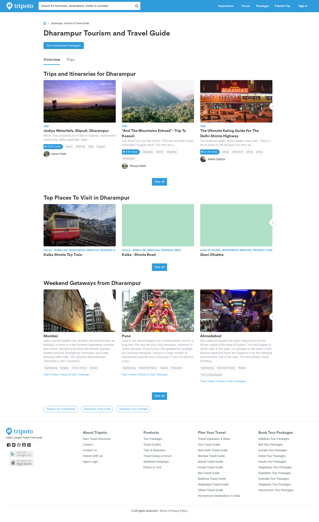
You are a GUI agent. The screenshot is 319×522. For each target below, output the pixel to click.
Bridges (64, 367)
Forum (246, 6)
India (91, 146)
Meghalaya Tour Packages (275, 467)
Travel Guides (152, 444)
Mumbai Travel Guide (211, 456)
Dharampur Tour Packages (133, 409)
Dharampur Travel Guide (97, 409)
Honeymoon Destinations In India (219, 495)
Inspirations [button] (227, 6)
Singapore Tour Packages (274, 484)
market (159, 151)
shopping (148, 151)
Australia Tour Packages (273, 478)
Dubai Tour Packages (271, 456)
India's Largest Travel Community (24, 437)
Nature (93, 367)
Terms (163, 510)
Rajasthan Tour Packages (274, 473)
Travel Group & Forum (157, 456)
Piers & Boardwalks (211, 374)
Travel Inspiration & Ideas (214, 438)
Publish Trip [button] (284, 6)
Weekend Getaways (156, 461)
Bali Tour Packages (270, 444)
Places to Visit (70, 374)
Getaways (84, 374)
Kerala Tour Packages (272, 461)
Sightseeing (50, 367)
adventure (237, 151)
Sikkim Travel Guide (210, 490)
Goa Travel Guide (209, 444)
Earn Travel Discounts (97, 438)
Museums (176, 367)
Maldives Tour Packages (273, 438)
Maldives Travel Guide (212, 478)
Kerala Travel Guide (210, 467)
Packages (262, 6)
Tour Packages (152, 438)
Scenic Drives (79, 367)
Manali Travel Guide (210, 461)
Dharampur (129, 158)
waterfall (80, 146)
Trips (70, 59)
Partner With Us (93, 456)
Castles (164, 367)
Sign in (303, 6)
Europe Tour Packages (272, 450)
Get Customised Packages (64, 45)
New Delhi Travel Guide (213, 450)
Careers (88, 444)
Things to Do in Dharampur (60, 409)
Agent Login (90, 461)
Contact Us (90, 450)
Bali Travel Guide (209, 473)
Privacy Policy (179, 510)
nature (69, 146)
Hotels (56, 374)
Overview (52, 59)
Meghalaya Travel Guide (213, 484)
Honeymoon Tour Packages (275, 490)
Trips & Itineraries (154, 450)
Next (273, 107)
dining (225, 151)
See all (160, 181)
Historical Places (148, 367)
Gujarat (101, 146)
